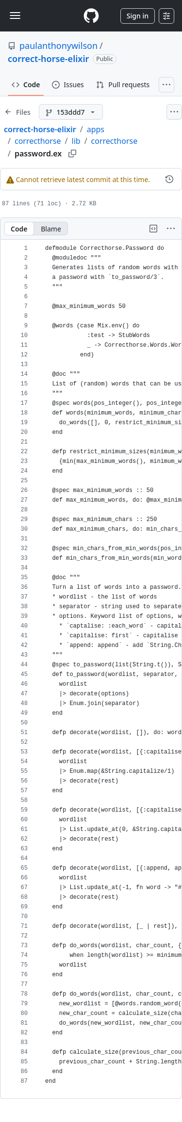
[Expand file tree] (17, 112)
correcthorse (38, 141)
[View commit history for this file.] (169, 179)
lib (76, 141)
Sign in (138, 15)
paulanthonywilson (58, 45)
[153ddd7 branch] (71, 112)
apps (95, 129)
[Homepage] (91, 16)
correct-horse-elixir (48, 58)
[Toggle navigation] (15, 15)
